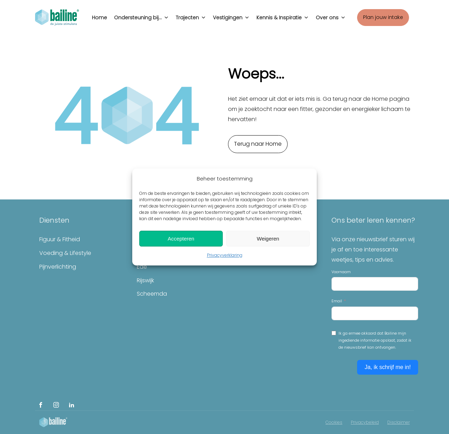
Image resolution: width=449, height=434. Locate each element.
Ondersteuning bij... (141, 16)
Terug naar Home (258, 144)
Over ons (331, 16)
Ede (142, 267)
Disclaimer (398, 422)
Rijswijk (145, 280)
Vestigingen (231, 16)
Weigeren (268, 239)
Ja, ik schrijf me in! (387, 367)
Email (336, 301)
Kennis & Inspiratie (282, 16)
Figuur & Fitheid (59, 239)
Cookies (334, 422)
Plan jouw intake (383, 17)
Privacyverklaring (224, 255)
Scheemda (152, 294)
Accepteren (181, 239)
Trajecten (191, 16)
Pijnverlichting (57, 267)
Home (99, 17)
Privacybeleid (365, 422)
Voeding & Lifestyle (65, 253)
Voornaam (341, 272)
